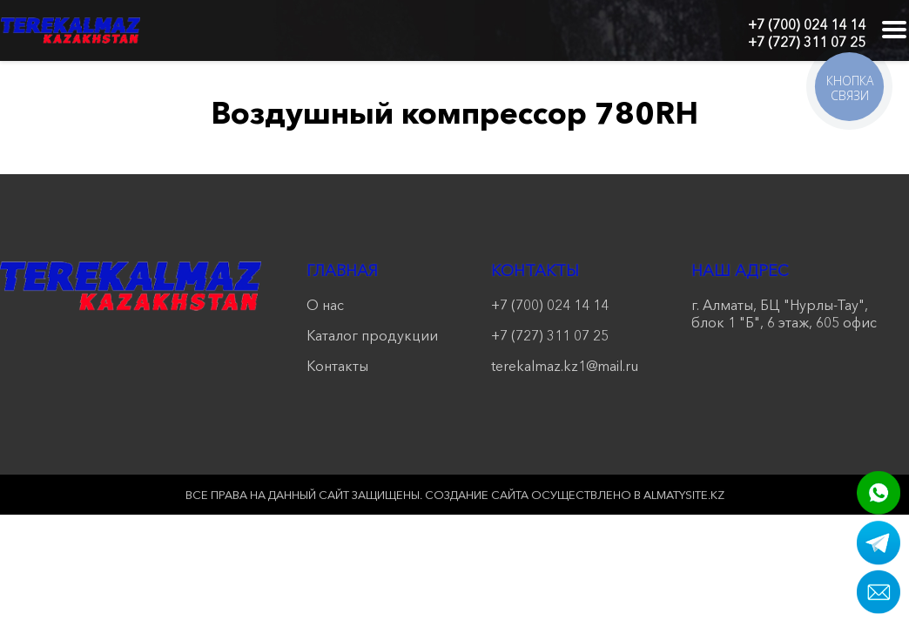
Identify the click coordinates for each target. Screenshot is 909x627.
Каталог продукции (372, 335)
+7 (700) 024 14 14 (806, 24)
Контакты (337, 365)
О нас (325, 305)
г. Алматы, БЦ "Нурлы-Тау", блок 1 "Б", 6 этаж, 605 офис (784, 313)
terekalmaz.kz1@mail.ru (564, 365)
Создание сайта (477, 495)
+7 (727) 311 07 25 (806, 42)
